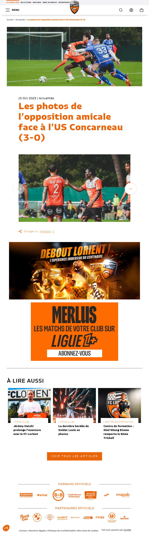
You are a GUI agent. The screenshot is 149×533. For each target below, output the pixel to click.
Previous (18, 189)
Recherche (121, 10)
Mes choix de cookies (87, 531)
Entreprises (64, 2)
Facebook (45, 231)
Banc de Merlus (50, 2)
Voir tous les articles (74, 456)
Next (130, 189)
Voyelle (127, 530)
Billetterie (26, 2)
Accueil (10, 20)
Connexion (128, 10)
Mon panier (138, 10)
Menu (12, 10)
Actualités (20, 20)
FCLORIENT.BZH (12, 2)
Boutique (37, 2)
